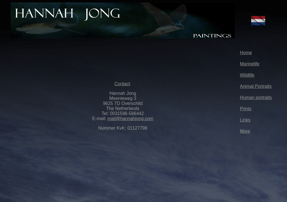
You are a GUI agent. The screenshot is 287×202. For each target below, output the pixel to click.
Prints (245, 108)
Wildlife (247, 75)
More (245, 131)
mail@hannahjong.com (130, 118)
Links (245, 120)
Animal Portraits (256, 86)
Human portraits (256, 97)
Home (246, 52)
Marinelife (249, 63)
